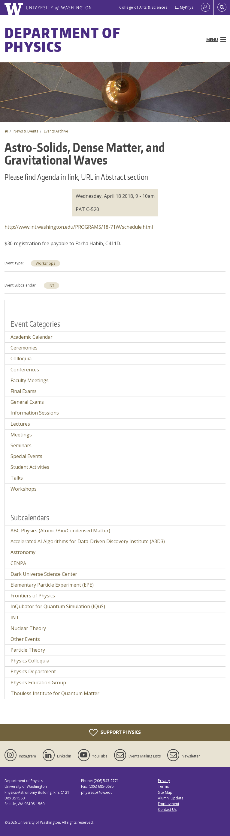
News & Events (26, 131)
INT (51, 285)
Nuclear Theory (28, 628)
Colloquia (21, 358)
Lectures (20, 424)
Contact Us (167, 809)
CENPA (18, 563)
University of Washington (39, 822)
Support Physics (115, 732)
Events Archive (56, 131)
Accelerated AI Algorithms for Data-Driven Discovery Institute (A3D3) (88, 541)
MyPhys (184, 7)
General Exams (27, 402)
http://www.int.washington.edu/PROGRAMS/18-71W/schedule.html (79, 227)
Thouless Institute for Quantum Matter (55, 693)
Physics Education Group (38, 682)
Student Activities (30, 467)
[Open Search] (222, 7)
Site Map (165, 792)
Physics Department (33, 671)
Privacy (164, 780)
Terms (163, 786)
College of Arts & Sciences (143, 7)
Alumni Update (170, 798)
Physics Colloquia (30, 660)
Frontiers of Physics (33, 595)
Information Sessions (35, 412)
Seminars (21, 445)
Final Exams (24, 391)
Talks (17, 478)
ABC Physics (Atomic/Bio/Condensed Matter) (60, 530)
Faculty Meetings (30, 380)
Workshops (45, 263)
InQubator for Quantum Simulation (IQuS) (58, 606)
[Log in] (205, 7)
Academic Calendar (32, 337)
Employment (168, 803)
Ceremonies (24, 347)
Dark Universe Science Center (44, 574)
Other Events (25, 639)
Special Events (26, 456)
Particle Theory (28, 650)
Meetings (21, 434)
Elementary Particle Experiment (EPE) (52, 585)
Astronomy (23, 552)
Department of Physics (62, 39)
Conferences (25, 369)
